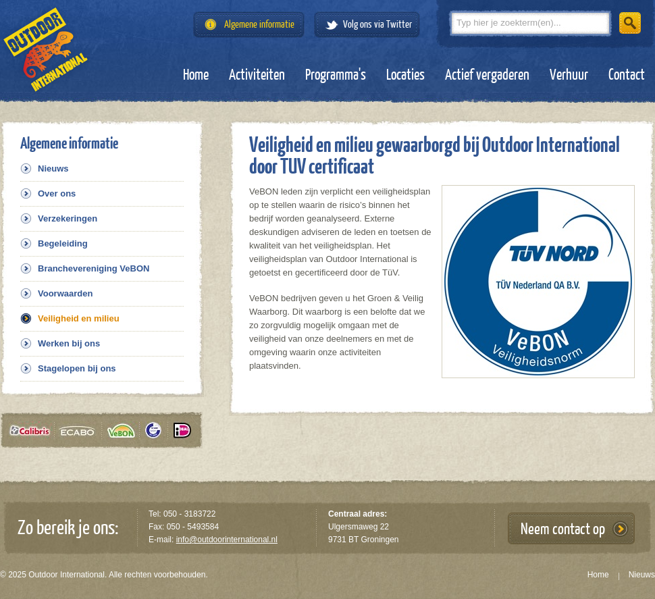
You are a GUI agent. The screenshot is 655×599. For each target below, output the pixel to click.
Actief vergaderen (487, 75)
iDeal (182, 430)
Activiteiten (257, 75)
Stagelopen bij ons (77, 368)
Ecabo (82, 430)
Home (196, 75)
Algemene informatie (259, 24)
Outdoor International (45, 49)
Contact (626, 75)
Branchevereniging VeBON (93, 268)
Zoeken (630, 23)
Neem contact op (563, 529)
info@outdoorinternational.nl (227, 539)
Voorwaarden (65, 293)
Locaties (405, 75)
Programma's (335, 75)
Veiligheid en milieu (79, 318)
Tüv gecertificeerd (158, 430)
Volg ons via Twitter (377, 24)
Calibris (32, 430)
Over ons (57, 193)
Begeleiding (63, 243)
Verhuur (569, 75)
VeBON (124, 430)
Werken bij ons (69, 343)
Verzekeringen (67, 218)
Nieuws (53, 168)
